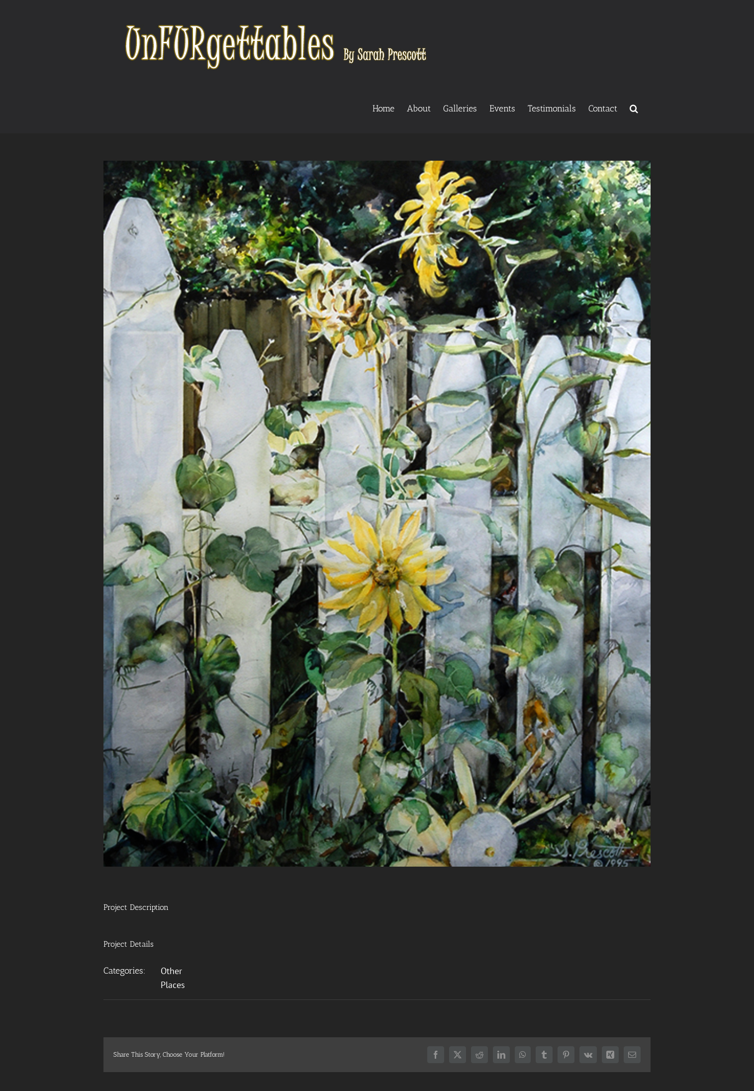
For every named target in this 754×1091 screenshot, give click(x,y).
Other (171, 971)
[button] (634, 107)
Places (173, 985)
